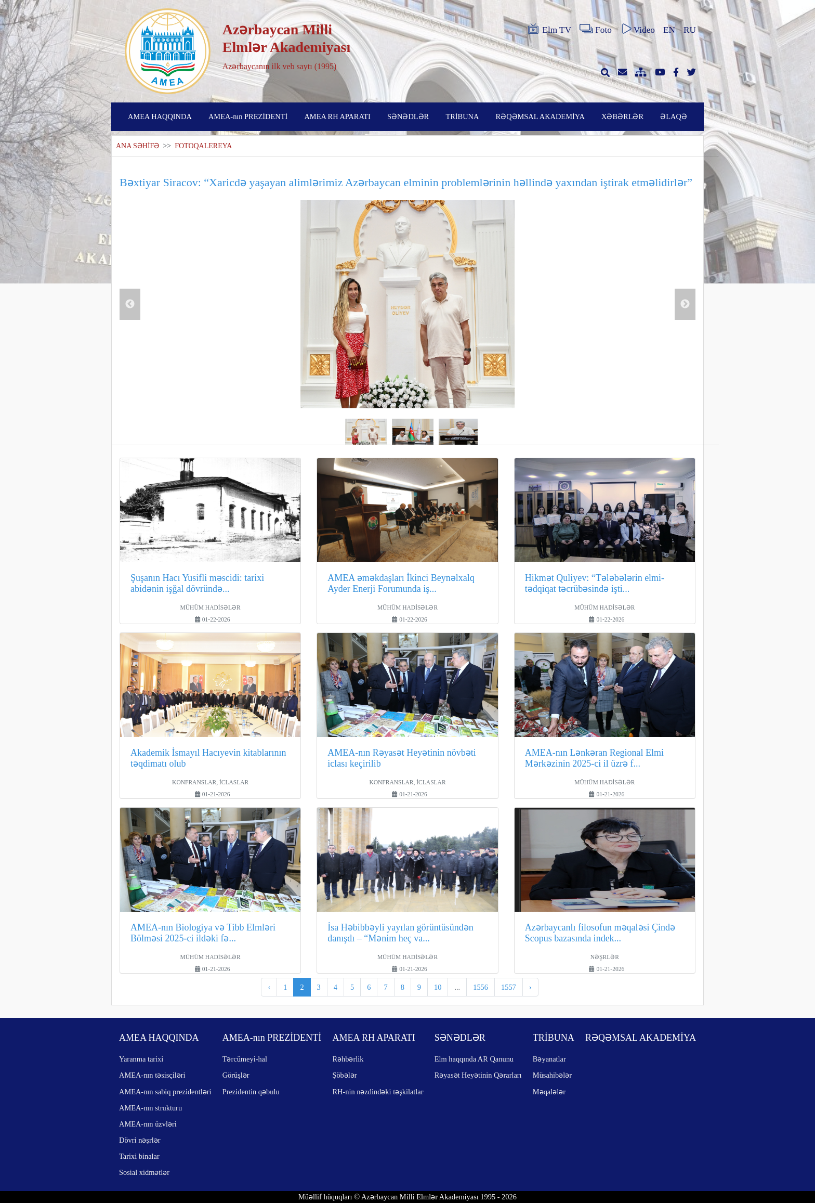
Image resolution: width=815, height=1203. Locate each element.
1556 (480, 987)
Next (685, 304)
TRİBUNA (462, 116)
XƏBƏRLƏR (622, 116)
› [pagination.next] (530, 987)
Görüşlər (235, 1075)
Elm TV (549, 29)
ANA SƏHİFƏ (137, 146)
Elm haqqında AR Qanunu (474, 1059)
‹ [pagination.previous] (269, 987)
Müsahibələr (552, 1075)
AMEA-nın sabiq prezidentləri (165, 1092)
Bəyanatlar (549, 1059)
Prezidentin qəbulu (251, 1092)
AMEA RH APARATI (337, 116)
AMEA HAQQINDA (160, 116)
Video (637, 29)
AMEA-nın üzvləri (148, 1124)
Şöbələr (344, 1075)
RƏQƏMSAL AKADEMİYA (540, 116)
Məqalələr (549, 1092)
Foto (596, 29)
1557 (508, 987)
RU (689, 30)
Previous (130, 304)
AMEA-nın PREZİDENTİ (247, 116)
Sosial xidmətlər (144, 1172)
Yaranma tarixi (141, 1059)
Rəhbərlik (347, 1059)
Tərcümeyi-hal (244, 1059)
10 (437, 987)
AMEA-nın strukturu (150, 1108)
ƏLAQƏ (673, 116)
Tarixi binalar (139, 1156)
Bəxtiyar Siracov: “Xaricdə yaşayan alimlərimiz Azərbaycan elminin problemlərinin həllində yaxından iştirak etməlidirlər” (406, 182)
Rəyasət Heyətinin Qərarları (478, 1075)
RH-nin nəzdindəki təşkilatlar (377, 1092)
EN (669, 30)
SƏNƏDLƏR (408, 116)
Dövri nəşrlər (140, 1140)
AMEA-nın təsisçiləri (152, 1075)
